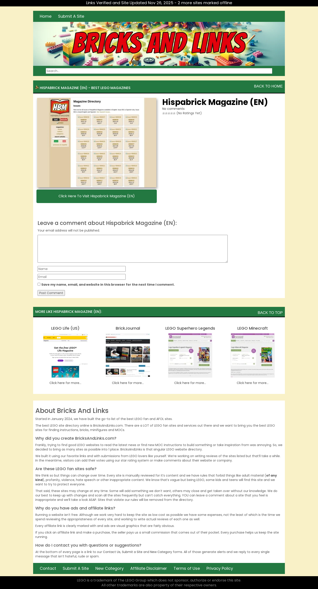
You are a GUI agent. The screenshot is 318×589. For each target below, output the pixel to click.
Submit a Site (132, 552)
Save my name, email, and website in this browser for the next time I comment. (108, 284)
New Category (161, 552)
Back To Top (270, 313)
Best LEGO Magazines (111, 87)
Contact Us (111, 552)
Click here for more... (65, 383)
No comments (173, 108)
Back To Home (268, 86)
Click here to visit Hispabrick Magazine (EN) (97, 196)
